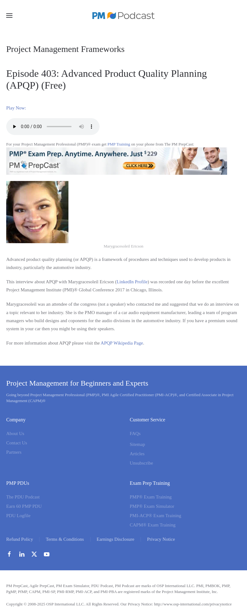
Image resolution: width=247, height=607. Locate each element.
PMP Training (118, 144)
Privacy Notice (161, 539)
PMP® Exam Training (151, 496)
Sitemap (137, 444)
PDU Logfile (18, 515)
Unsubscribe (141, 463)
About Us (15, 433)
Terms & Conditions (65, 539)
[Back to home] (123, 15)
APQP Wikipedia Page (122, 343)
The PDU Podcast (23, 496)
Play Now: (16, 107)
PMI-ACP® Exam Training (155, 515)
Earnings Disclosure (115, 539)
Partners (13, 452)
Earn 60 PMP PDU (24, 506)
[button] (9, 15)
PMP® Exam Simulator (152, 506)
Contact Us (16, 442)
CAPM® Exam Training (152, 524)
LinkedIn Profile (132, 281)
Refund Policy (19, 539)
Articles (137, 453)
